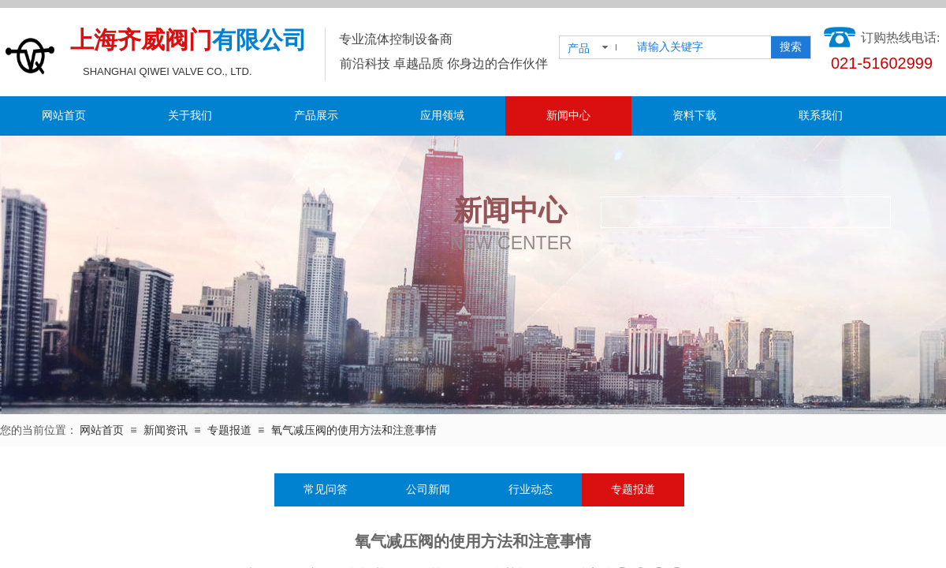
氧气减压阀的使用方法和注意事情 (354, 430)
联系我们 (821, 115)
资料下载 (694, 115)
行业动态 (530, 489)
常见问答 (326, 489)
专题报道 (229, 430)
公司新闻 (428, 489)
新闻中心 (568, 115)
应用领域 (442, 115)
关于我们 (190, 115)
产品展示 (316, 115)
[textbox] (701, 47)
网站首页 (64, 115)
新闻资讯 (165, 430)
